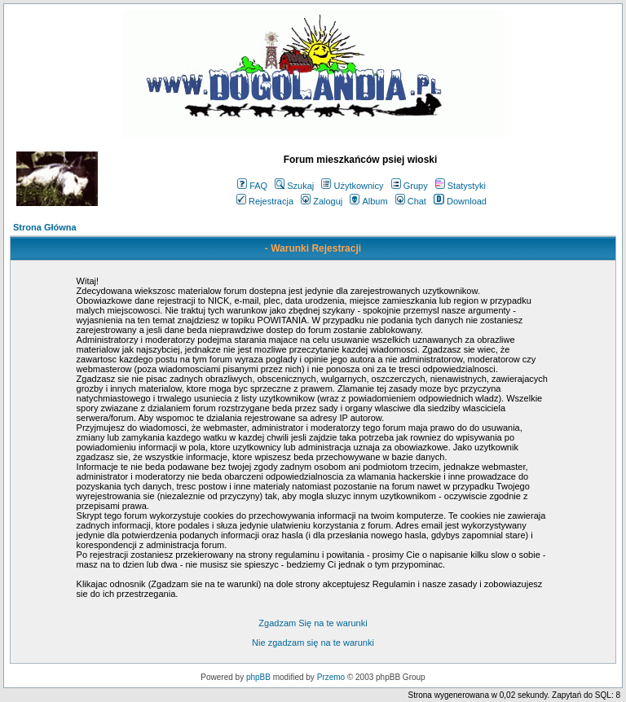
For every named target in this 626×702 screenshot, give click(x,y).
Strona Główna (45, 227)
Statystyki (460, 186)
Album (368, 201)
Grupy (409, 186)
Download (460, 201)
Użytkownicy (352, 186)
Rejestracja (264, 201)
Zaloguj (321, 201)
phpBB (258, 677)
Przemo (331, 677)
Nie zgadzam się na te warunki (313, 642)
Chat (410, 201)
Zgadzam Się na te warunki (312, 623)
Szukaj (294, 186)
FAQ (252, 186)
